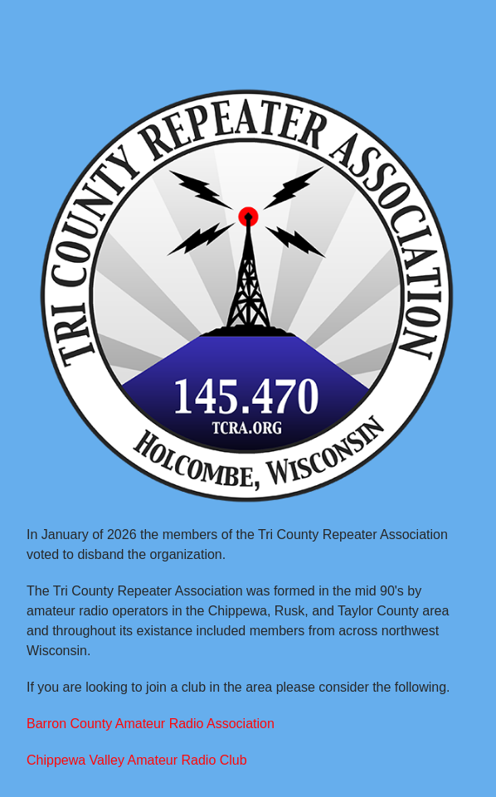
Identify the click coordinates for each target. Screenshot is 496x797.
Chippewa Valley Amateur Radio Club (137, 760)
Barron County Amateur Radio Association (151, 724)
